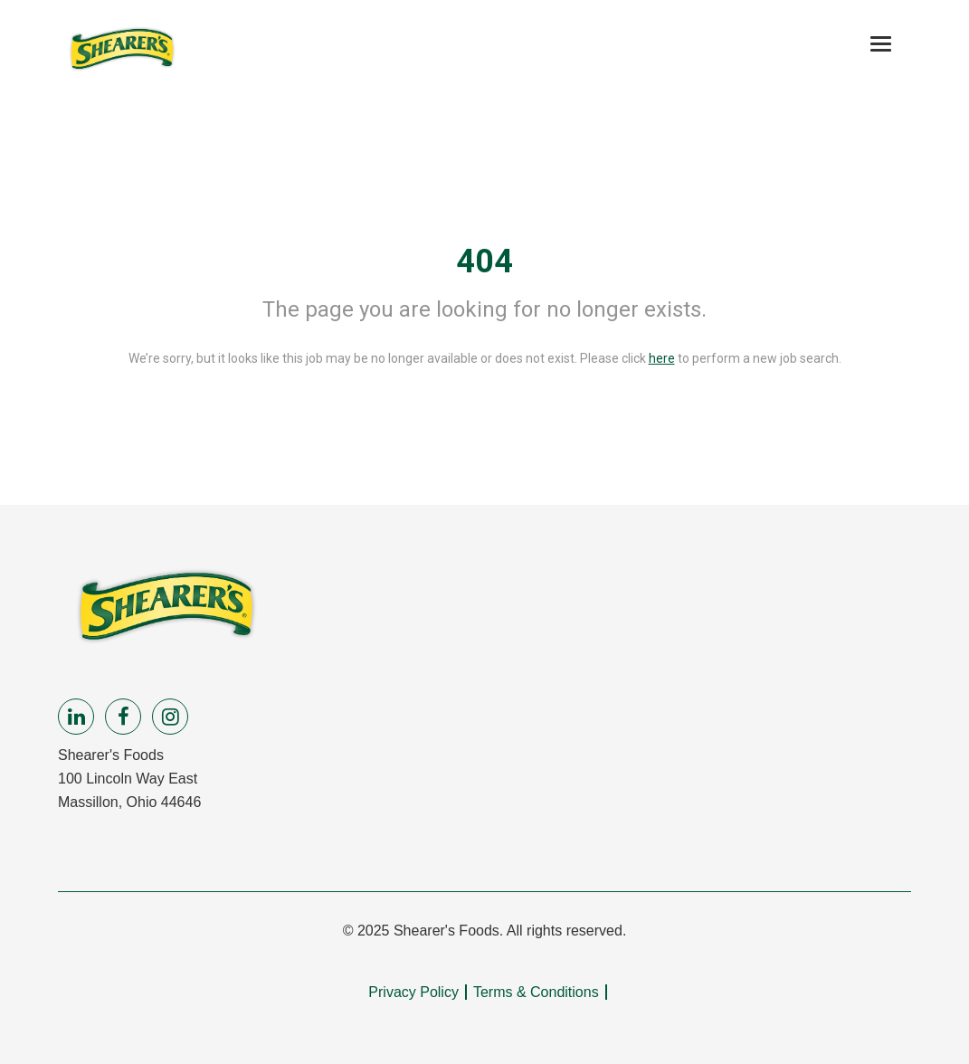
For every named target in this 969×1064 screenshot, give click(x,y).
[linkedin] (76, 716)
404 (484, 261)
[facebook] (123, 716)
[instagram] (170, 716)
